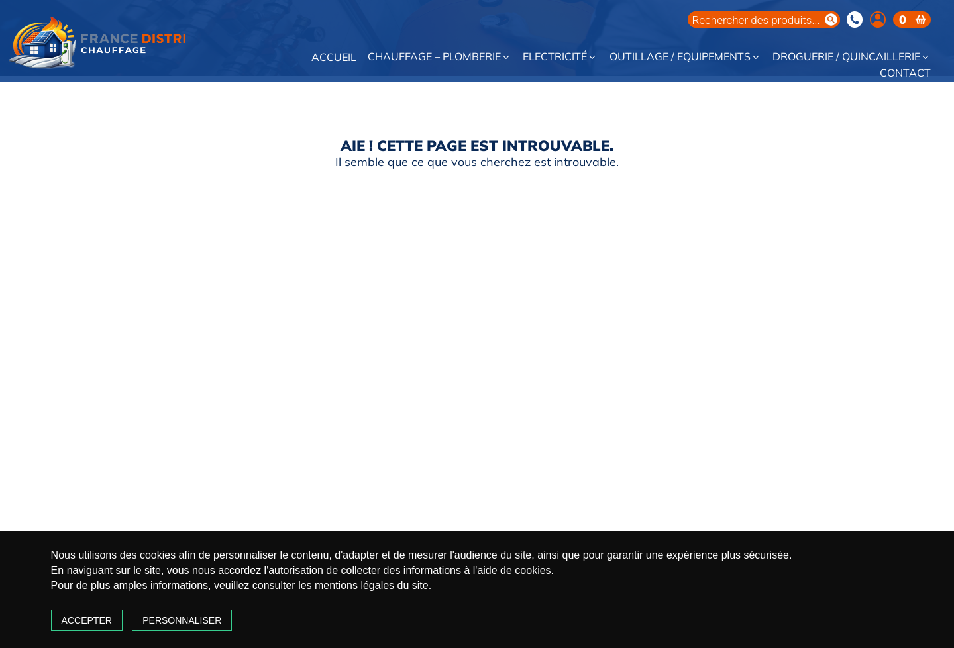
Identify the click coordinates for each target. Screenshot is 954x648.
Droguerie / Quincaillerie (851, 57)
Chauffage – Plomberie (439, 57)
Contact (905, 73)
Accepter (131, 605)
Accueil (333, 58)
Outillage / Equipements (685, 57)
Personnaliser (226, 605)
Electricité (560, 57)
